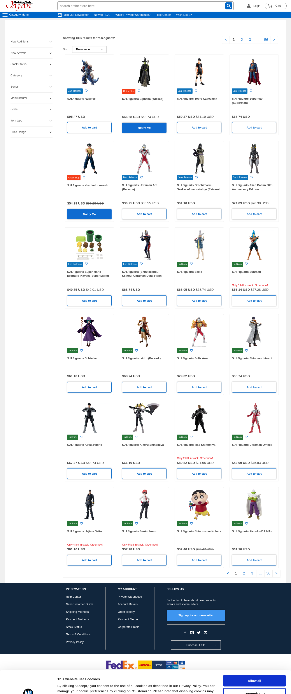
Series (15, 86)
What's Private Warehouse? (133, 14)
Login (256, 5)
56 (266, 40)
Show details (67, 685)
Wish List (184, 14)
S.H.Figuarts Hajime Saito (84, 531)
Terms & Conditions (78, 634)
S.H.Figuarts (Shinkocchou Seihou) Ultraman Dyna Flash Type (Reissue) (142, 276)
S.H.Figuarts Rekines (81, 98)
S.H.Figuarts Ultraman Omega (252, 444)
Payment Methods (77, 619)
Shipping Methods (77, 611)
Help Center (163, 14)
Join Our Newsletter (76, 14)
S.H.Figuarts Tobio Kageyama (197, 98)
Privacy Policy (75, 642)
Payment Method (128, 619)
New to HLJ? (102, 14)
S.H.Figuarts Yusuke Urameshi (87, 185)
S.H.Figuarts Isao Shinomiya (196, 444)
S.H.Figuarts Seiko (189, 271)
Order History (126, 611)
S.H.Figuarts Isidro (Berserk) (141, 358)
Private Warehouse (130, 596)
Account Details (128, 604)
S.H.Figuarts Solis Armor (193, 358)
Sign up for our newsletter (196, 615)
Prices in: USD (195, 645)
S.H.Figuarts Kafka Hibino (84, 444)
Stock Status (74, 627)
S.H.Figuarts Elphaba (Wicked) (142, 98)
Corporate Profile (128, 627)
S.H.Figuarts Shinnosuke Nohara (199, 531)
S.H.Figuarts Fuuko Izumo (139, 531)
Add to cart (89, 127)
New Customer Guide (79, 604)
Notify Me (144, 127)
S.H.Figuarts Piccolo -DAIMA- (252, 531)
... (258, 40)
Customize (255, 670)
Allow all (254, 658)
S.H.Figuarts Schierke (81, 358)
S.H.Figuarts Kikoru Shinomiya (143, 444)
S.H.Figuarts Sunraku (246, 271)
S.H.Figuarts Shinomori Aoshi (252, 358)
